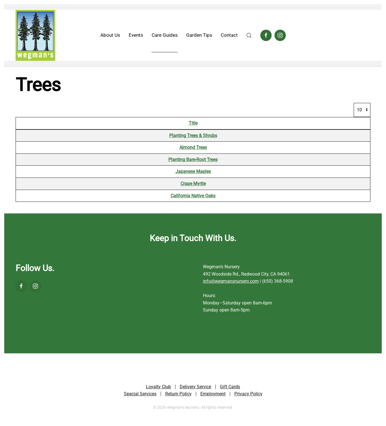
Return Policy (178, 394)
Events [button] (136, 35)
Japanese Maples (193, 171)
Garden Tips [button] (199, 35)
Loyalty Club (158, 387)
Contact (229, 35)
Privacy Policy (248, 394)
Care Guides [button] (165, 35)
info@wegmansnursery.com (231, 281)
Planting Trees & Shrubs (193, 135)
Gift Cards (230, 387)
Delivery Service (195, 387)
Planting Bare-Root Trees (193, 159)
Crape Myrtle (193, 183)
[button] (249, 35)
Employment (213, 394)
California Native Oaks (193, 195)
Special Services (140, 394)
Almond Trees (193, 147)
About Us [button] (110, 35)
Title (193, 123)
